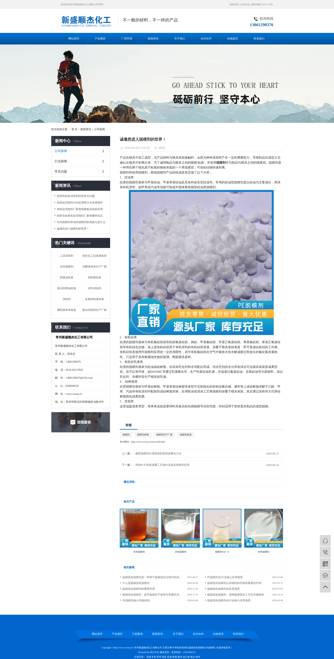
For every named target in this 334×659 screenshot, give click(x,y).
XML (270, 4)
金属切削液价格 (94, 299)
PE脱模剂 (210, 647)
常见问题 (61, 171)
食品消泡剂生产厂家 (94, 310)
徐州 (197, 657)
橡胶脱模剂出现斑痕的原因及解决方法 (158, 453)
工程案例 (137, 634)
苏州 (159, 657)
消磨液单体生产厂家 (94, 266)
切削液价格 (94, 277)
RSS (264, 4)
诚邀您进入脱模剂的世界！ (73, 228)
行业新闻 (61, 161)
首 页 (74, 129)
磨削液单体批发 (66, 310)
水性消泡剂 (94, 288)
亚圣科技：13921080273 (183, 652)
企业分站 (245, 4)
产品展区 (100, 38)
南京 (192, 657)
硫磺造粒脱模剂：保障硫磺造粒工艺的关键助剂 (235, 594)
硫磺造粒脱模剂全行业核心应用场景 (229, 600)
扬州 (180, 657)
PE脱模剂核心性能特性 (136, 600)
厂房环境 (126, 38)
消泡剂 (67, 299)
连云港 (186, 657)
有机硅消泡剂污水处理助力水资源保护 (80, 202)
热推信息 (234, 4)
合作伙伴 (206, 38)
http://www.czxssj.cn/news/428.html (148, 441)
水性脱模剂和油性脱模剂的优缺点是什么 (81, 222)
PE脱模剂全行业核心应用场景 (225, 577)
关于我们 (179, 38)
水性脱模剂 (66, 266)
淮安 (164, 657)
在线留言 (232, 38)
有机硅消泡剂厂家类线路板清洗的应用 (80, 209)
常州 (153, 657)
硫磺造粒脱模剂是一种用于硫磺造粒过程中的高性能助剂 (156, 577)
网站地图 (256, 4)
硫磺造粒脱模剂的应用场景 (223, 588)
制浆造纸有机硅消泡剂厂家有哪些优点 (80, 215)
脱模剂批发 (186, 434)
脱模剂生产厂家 (164, 434)
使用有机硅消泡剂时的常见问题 (76, 196)
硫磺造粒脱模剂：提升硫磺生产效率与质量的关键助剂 (154, 594)
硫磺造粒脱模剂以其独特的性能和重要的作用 (234, 583)
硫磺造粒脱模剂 (197, 647)
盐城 (169, 657)
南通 (174, 657)
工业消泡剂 (66, 255)
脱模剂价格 (143, 434)
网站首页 (73, 38)
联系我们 (259, 38)
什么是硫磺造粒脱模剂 (136, 583)
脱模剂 (126, 434)
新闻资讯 (153, 38)
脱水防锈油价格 (66, 288)
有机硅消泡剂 (181, 647)
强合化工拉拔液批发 (94, 255)
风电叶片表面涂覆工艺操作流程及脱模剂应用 (162, 464)
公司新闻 (99, 129)
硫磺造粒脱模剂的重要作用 (138, 588)
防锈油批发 (66, 277)
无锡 (148, 657)
